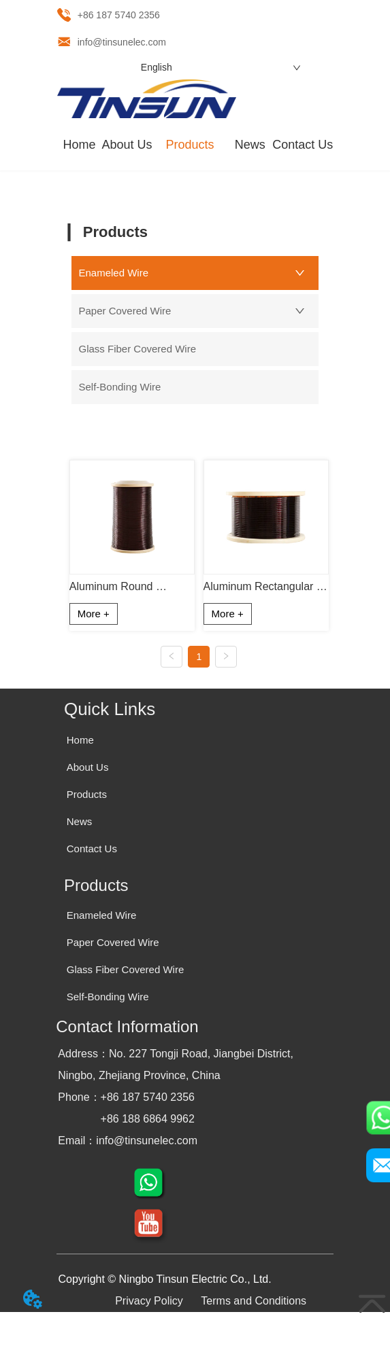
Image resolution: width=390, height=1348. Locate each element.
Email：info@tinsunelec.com (127, 1140)
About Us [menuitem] (126, 144)
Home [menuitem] (79, 144)
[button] (189, 145)
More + (94, 613)
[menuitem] (189, 145)
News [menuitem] (250, 144)
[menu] (195, 145)
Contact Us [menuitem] (302, 144)
